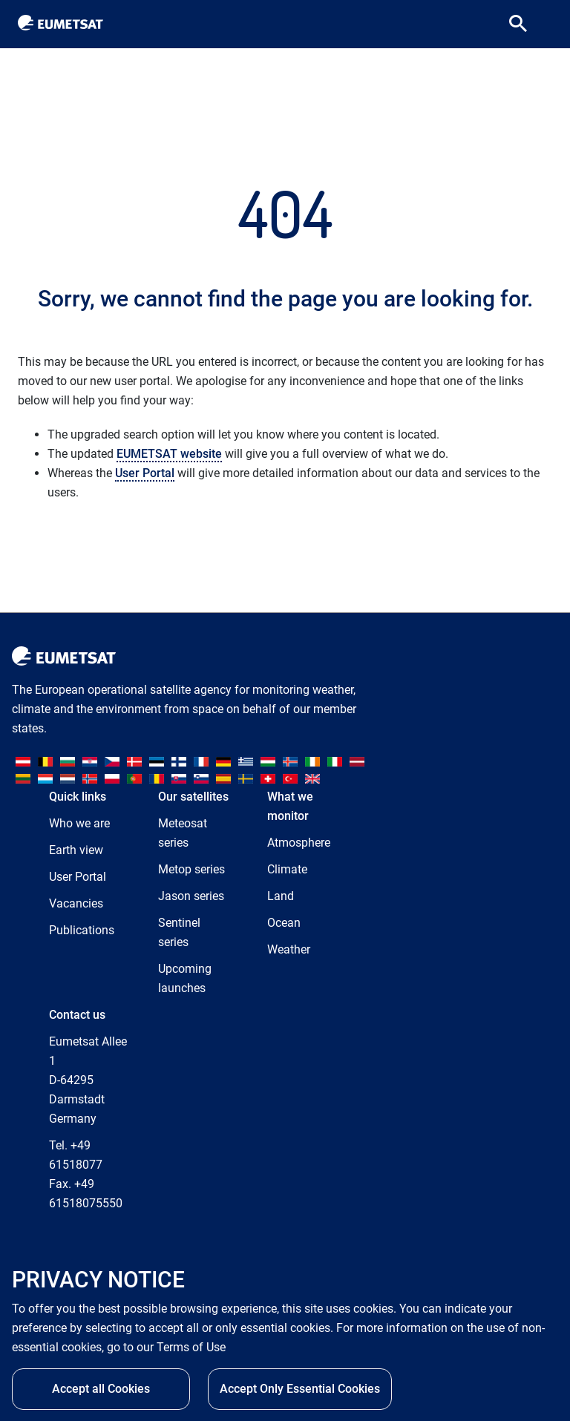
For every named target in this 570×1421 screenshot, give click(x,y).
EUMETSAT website (169, 454)
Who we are (79, 823)
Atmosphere (298, 843)
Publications (81, 930)
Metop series (191, 869)
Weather (288, 949)
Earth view (76, 850)
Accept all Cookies (101, 1393)
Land (280, 896)
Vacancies (76, 903)
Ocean (284, 923)
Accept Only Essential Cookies (300, 1393)
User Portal (144, 473)
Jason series (191, 896)
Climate (287, 869)
